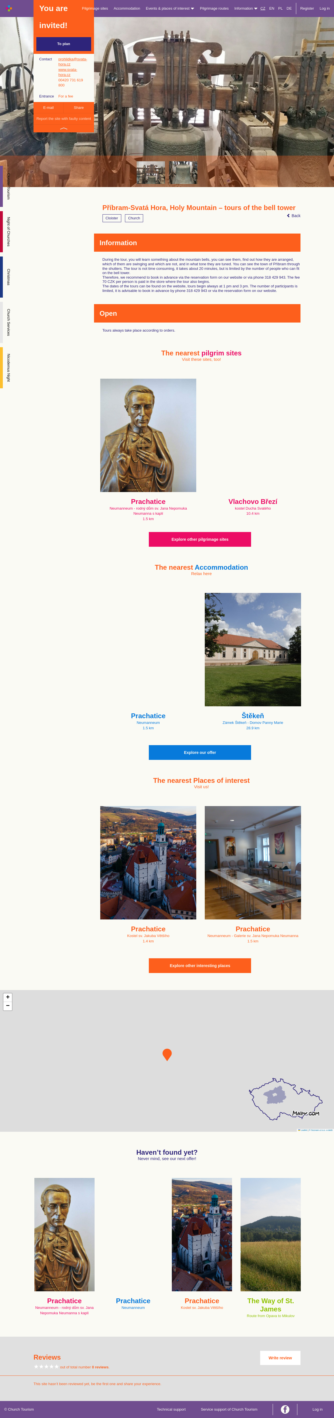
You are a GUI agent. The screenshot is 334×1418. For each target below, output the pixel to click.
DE (289, 8)
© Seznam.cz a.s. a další (321, 1130)
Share (79, 107)
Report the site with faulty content (63, 118)
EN (271, 8)
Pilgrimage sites (95, 8)
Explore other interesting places (200, 965)
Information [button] (246, 8)
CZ (262, 8)
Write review (280, 1358)
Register (307, 8)
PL (280, 8)
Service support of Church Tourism (229, 1409)
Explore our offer (200, 752)
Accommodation (127, 8)
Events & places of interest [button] (170, 8)
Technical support (171, 1409)
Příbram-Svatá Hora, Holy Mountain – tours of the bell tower (199, 207)
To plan (63, 44)
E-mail (48, 107)
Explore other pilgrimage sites (200, 539)
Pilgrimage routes (214, 8)
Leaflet (302, 1130)
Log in (325, 8)
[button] (167, 1055)
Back (293, 215)
